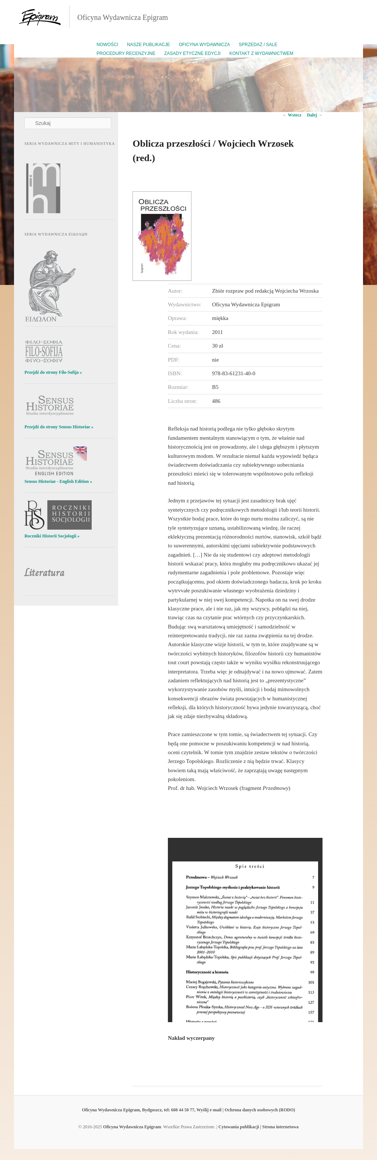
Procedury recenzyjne (125, 53)
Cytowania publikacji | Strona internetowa (258, 1126)
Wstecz (291, 115)
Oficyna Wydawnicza (204, 44)
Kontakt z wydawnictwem (261, 53)
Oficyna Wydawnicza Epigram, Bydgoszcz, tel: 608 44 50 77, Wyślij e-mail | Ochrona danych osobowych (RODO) (188, 1109)
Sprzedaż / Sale (258, 44)
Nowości (107, 44)
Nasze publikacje (148, 44)
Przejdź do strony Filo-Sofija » (53, 372)
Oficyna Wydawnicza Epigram (122, 17)
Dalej (315, 115)
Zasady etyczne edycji (192, 53)
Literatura (44, 573)
